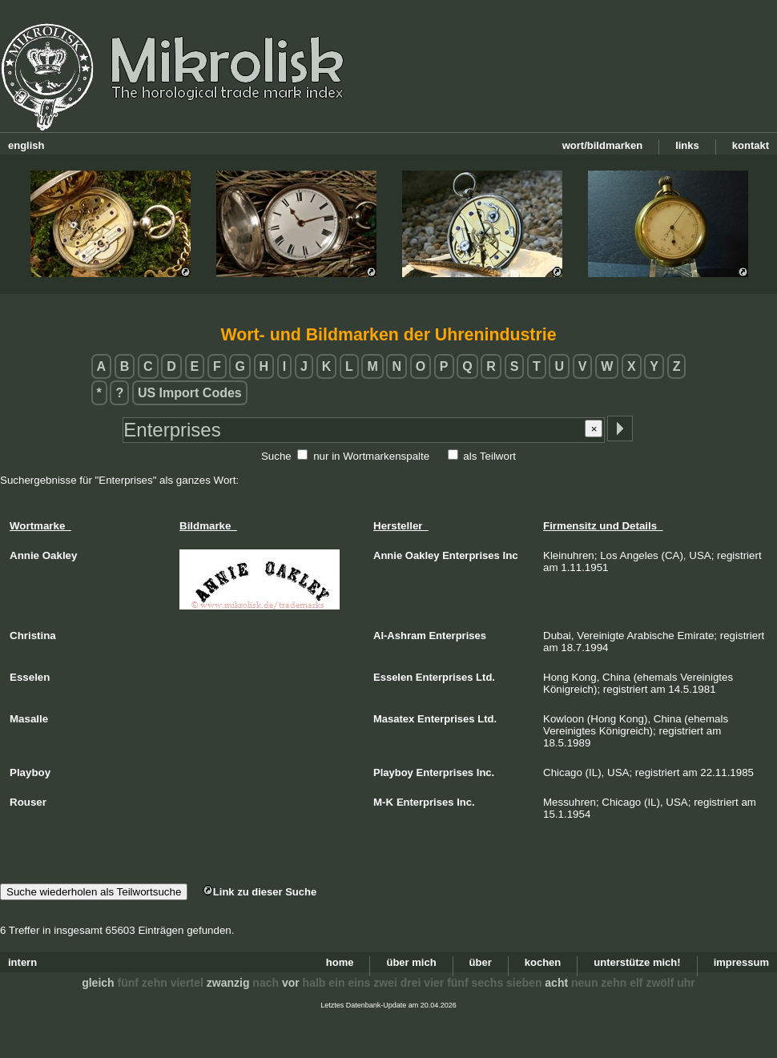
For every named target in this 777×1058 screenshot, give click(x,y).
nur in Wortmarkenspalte (371, 456)
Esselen (393, 677)
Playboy (393, 772)
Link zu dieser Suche (259, 892)
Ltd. (485, 677)
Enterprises (471, 555)
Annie (387, 555)
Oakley (422, 555)
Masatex (393, 719)
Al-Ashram (399, 636)
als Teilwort (489, 456)
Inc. (485, 772)
